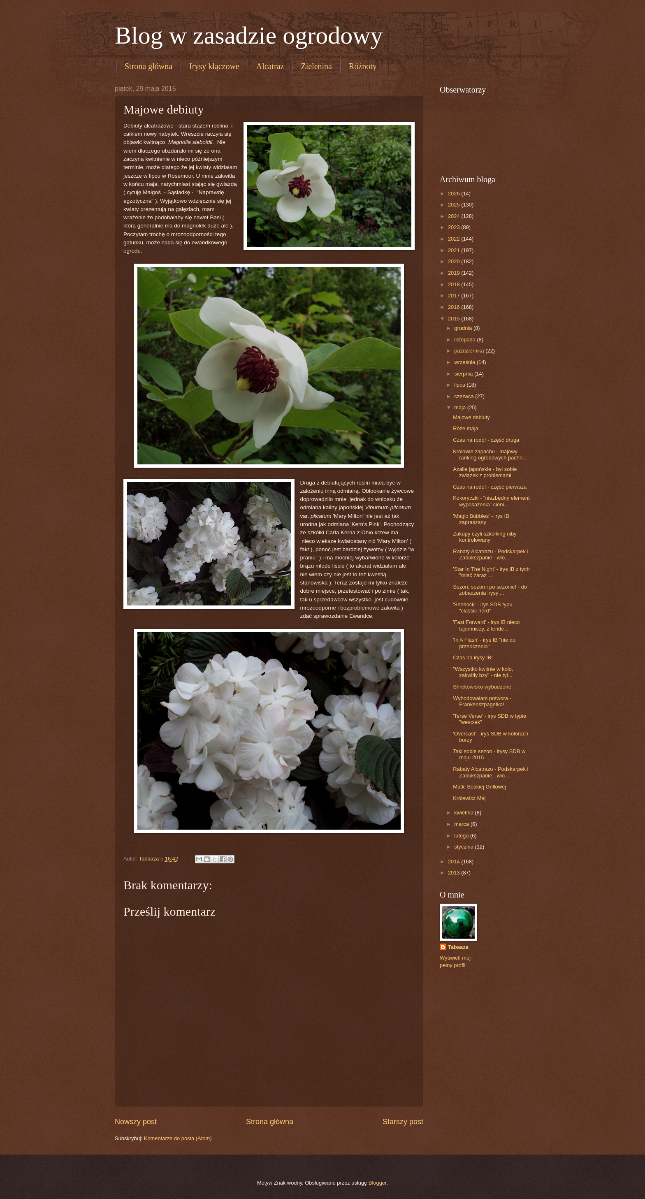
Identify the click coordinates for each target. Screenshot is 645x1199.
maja (460, 407)
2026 (454, 193)
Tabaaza (458, 947)
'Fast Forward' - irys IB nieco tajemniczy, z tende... (486, 625)
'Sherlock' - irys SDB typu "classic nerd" (482, 607)
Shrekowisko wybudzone (482, 687)
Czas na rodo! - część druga (486, 440)
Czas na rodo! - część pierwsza (490, 487)
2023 (454, 227)
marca (462, 824)
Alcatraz (270, 66)
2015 (454, 318)
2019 (454, 273)
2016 (454, 307)
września (465, 362)
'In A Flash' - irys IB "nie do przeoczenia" (484, 643)
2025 (454, 205)
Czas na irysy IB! (473, 657)
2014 (454, 861)
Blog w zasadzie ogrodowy (249, 35)
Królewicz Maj (469, 798)
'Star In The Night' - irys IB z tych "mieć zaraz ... (491, 572)
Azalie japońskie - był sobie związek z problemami (485, 472)
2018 (454, 284)
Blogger (378, 1183)
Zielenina (316, 66)
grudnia (463, 328)
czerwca (464, 396)
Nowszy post (136, 1122)
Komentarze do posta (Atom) (178, 1138)
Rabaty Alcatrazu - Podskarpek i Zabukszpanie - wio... (490, 554)
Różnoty (363, 66)
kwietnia (464, 812)
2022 (454, 239)
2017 (454, 295)
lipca (460, 385)
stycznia (464, 847)
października (469, 351)
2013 (454, 873)
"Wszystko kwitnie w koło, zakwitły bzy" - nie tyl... (483, 672)
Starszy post (403, 1122)
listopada (465, 339)
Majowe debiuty (471, 417)
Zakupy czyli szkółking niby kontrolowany (485, 537)
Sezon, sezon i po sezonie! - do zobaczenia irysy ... (490, 590)
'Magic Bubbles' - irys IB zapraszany (481, 519)
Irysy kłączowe (214, 66)
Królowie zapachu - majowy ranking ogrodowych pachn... (490, 454)
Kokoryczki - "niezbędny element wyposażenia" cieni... (491, 501)
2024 (454, 216)
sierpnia (464, 374)
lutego (462, 836)
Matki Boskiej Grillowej (479, 787)
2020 (454, 261)
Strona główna (148, 66)
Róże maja (465, 428)
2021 (454, 250)
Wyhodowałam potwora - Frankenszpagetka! (482, 701)
